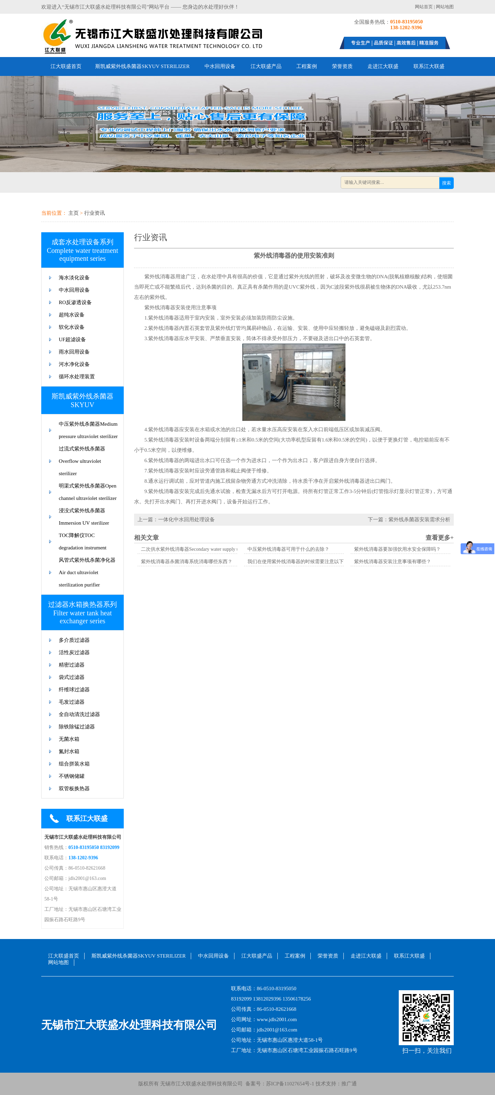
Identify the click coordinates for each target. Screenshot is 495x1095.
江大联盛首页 (66, 66)
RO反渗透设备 (75, 302)
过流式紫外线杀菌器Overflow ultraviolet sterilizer (82, 461)
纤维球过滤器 (74, 689)
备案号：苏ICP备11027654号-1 (278, 1083)
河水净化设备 (74, 364)
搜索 (446, 183)
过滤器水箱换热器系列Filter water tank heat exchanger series (82, 613)
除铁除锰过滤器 (77, 726)
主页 (73, 213)
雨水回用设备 (74, 352)
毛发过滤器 (72, 702)
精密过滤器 (72, 665)
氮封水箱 (69, 751)
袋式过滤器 (72, 677)
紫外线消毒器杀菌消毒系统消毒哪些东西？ (186, 561)
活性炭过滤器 (74, 652)
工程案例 (306, 66)
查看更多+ (440, 537)
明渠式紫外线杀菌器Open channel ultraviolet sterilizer (88, 492)
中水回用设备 (220, 66)
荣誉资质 (342, 66)
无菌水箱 (69, 739)
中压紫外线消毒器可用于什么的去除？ (288, 549)
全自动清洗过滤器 (79, 714)
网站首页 (424, 6)
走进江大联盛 (382, 66)
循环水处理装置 (77, 376)
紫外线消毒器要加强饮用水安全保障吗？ (397, 549)
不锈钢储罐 (72, 776)
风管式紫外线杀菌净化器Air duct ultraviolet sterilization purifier (87, 572)
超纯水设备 (72, 314)
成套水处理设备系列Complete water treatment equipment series (82, 250)
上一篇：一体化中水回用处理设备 (176, 519)
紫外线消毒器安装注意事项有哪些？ (392, 561)
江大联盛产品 (266, 66)
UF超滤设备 (72, 339)
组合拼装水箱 (74, 764)
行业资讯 (94, 213)
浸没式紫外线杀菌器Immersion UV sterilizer (84, 517)
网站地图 (445, 6)
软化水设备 (72, 327)
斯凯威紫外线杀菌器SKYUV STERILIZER (142, 66)
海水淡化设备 (74, 277)
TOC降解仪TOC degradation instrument (83, 541)
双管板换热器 (74, 788)
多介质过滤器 (74, 640)
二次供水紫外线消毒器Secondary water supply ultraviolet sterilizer (207, 549)
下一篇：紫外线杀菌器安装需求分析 (409, 519)
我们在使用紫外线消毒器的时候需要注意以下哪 (298, 561)
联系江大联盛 (429, 66)
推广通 (349, 1083)
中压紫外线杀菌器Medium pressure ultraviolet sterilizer (88, 430)
